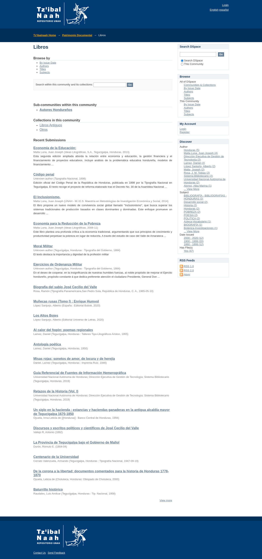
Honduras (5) (192, 150)
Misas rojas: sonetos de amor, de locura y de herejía (74, 358)
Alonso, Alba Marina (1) (198, 185)
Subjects (45, 72)
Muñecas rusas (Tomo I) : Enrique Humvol (66, 301)
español (224, 9)
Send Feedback (56, 552)
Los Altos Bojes (45, 315)
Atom (187, 274)
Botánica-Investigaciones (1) (201, 228)
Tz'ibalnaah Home (44, 35)
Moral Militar (43, 246)
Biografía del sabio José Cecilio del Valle (65, 287)
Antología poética (47, 344)
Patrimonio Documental (77, 35)
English (214, 9)
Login (225, 5)
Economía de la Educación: (54, 148)
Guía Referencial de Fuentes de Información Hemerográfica (79, 373)
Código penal (43, 174)
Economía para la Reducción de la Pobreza (66, 223)
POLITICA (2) (192, 218)
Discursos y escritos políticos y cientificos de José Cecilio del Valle (86, 428)
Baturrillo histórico (48, 489)
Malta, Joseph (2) (194, 169)
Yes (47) (189, 250)
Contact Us (39, 552)
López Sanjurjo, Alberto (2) (200, 166)
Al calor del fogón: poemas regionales (63, 330)
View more (165, 500)
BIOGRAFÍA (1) (193, 224)
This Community (192, 64)
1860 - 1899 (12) (194, 244)
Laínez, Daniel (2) (194, 162)
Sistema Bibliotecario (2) (198, 175)
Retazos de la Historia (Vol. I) (55, 391)
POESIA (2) (191, 215)
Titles (43, 69)
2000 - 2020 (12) (194, 237)
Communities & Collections (200, 84)
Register (185, 132)
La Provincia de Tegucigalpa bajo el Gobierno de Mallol (76, 442)
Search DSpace (192, 60)
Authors (44, 66)
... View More (192, 189)
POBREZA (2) (192, 211)
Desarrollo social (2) (196, 202)
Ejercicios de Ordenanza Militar (57, 264)
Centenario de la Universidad (56, 457)
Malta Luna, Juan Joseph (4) (201, 153)
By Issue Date (48, 62)
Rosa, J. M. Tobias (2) (197, 172)
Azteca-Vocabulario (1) (197, 221)
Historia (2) (190, 205)
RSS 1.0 (189, 266)
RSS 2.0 (189, 270)
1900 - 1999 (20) (194, 241)
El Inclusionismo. (47, 197)
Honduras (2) (192, 208)
